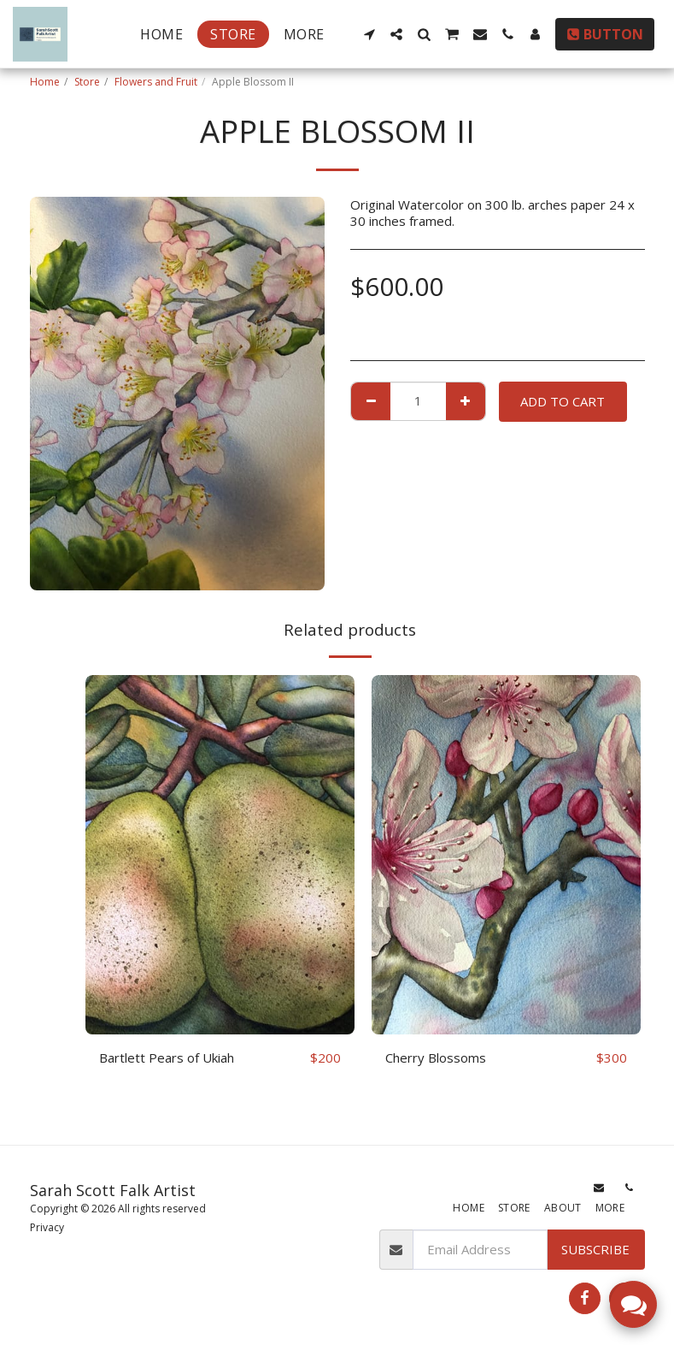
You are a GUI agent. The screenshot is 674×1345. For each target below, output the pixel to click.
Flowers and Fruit (155, 81)
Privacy (47, 1227)
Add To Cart (562, 401)
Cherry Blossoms (435, 1057)
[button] (369, 34)
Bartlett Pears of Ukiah (166, 1057)
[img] (220, 854)
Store (87, 81)
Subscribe (595, 1249)
